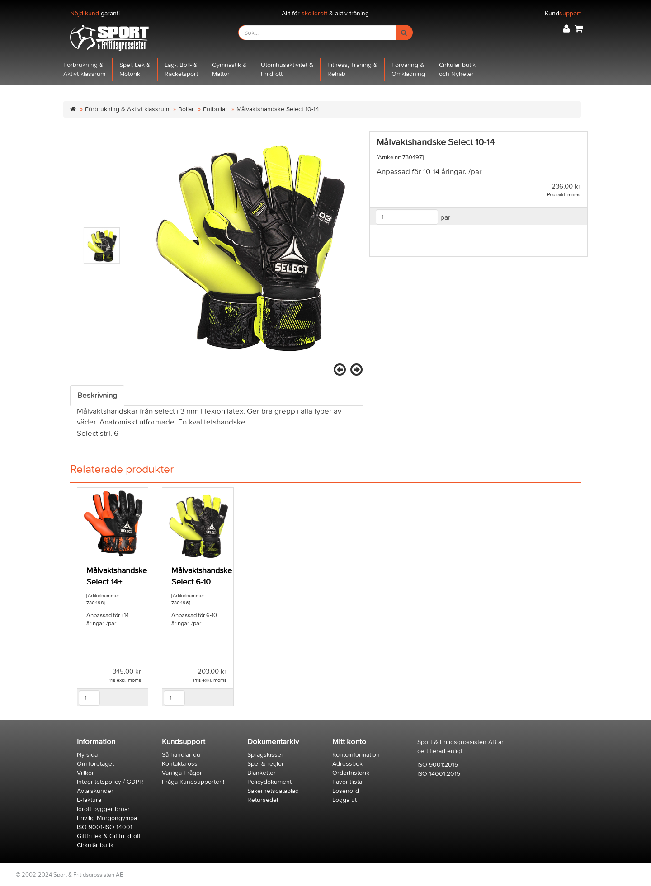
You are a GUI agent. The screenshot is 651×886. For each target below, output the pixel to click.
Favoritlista (347, 782)
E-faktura (89, 800)
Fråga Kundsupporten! (193, 782)
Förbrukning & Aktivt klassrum (127, 109)
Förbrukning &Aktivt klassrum (84, 69)
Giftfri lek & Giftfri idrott (109, 836)
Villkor (85, 773)
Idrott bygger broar (103, 809)
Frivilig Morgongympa (107, 818)
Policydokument (269, 782)
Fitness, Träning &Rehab (352, 69)
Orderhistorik (350, 773)
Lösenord (345, 791)
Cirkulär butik (95, 845)
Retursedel (262, 800)
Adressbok (347, 764)
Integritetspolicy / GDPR (110, 782)
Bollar (186, 109)
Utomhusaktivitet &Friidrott (287, 69)
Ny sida (87, 755)
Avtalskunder (95, 791)
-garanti (95, 13)
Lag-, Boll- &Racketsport (181, 69)
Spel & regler (265, 764)
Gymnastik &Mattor (229, 69)
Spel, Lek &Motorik (135, 69)
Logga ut (344, 800)
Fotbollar (215, 109)
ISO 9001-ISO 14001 (104, 827)
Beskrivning (97, 395)
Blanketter (261, 773)
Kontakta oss (180, 764)
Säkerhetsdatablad (273, 791)
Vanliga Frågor (182, 773)
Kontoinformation (356, 755)
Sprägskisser (265, 755)
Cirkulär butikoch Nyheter (457, 69)
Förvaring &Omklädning (408, 69)
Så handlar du (181, 755)
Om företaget (95, 764)
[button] (566, 29)
